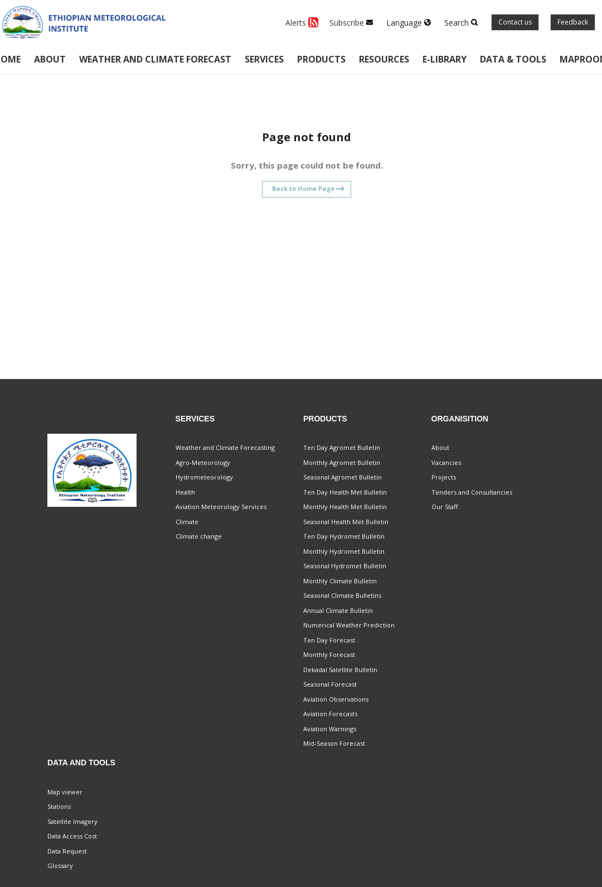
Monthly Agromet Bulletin (341, 462)
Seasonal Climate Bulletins (342, 595)
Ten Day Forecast (329, 640)
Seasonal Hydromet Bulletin (344, 566)
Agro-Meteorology (203, 462)
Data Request (67, 851)
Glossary (60, 865)
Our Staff (444, 506)
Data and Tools (81, 762)
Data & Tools (513, 59)
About (50, 59)
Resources (384, 59)
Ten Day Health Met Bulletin (345, 492)
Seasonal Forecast (330, 684)
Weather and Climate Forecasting (225, 447)
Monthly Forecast (329, 654)
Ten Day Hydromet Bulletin (344, 536)
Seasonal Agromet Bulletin (342, 477)
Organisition (460, 418)
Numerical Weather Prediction (349, 625)
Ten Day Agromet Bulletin (341, 447)
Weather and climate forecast (155, 59)
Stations (59, 806)
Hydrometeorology (204, 477)
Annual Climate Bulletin (338, 610)
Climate (187, 521)
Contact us (515, 22)
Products (321, 59)
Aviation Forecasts (330, 713)
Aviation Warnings (329, 729)
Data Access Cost (72, 836)
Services (264, 59)
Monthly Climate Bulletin (340, 581)
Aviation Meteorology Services (221, 506)
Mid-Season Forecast (334, 743)
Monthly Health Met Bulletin (345, 506)
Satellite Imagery (72, 821)
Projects (443, 477)
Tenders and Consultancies (471, 492)
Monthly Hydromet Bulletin (344, 551)
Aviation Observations (335, 699)
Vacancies (446, 462)
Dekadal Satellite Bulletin (340, 669)
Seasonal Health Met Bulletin (346, 521)
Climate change (199, 536)
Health (185, 492)
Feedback (572, 22)
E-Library (445, 59)
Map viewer (64, 792)
